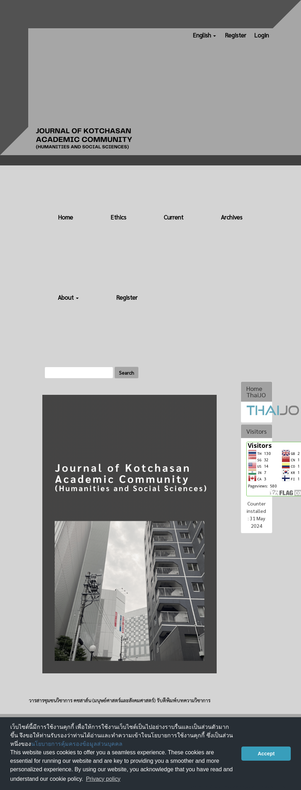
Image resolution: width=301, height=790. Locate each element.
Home (65, 217)
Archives (231, 217)
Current (173, 217)
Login (261, 35)
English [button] (204, 35)
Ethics (118, 217)
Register (235, 35)
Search (126, 372)
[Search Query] (78, 373)
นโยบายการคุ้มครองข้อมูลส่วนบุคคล (76, 744)
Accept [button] (266, 753)
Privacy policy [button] (103, 779)
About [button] (68, 297)
